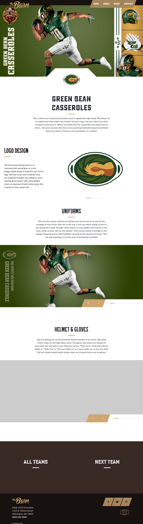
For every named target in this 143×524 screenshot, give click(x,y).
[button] (116, 418)
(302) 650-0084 (19, 517)
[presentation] (88, 303)
